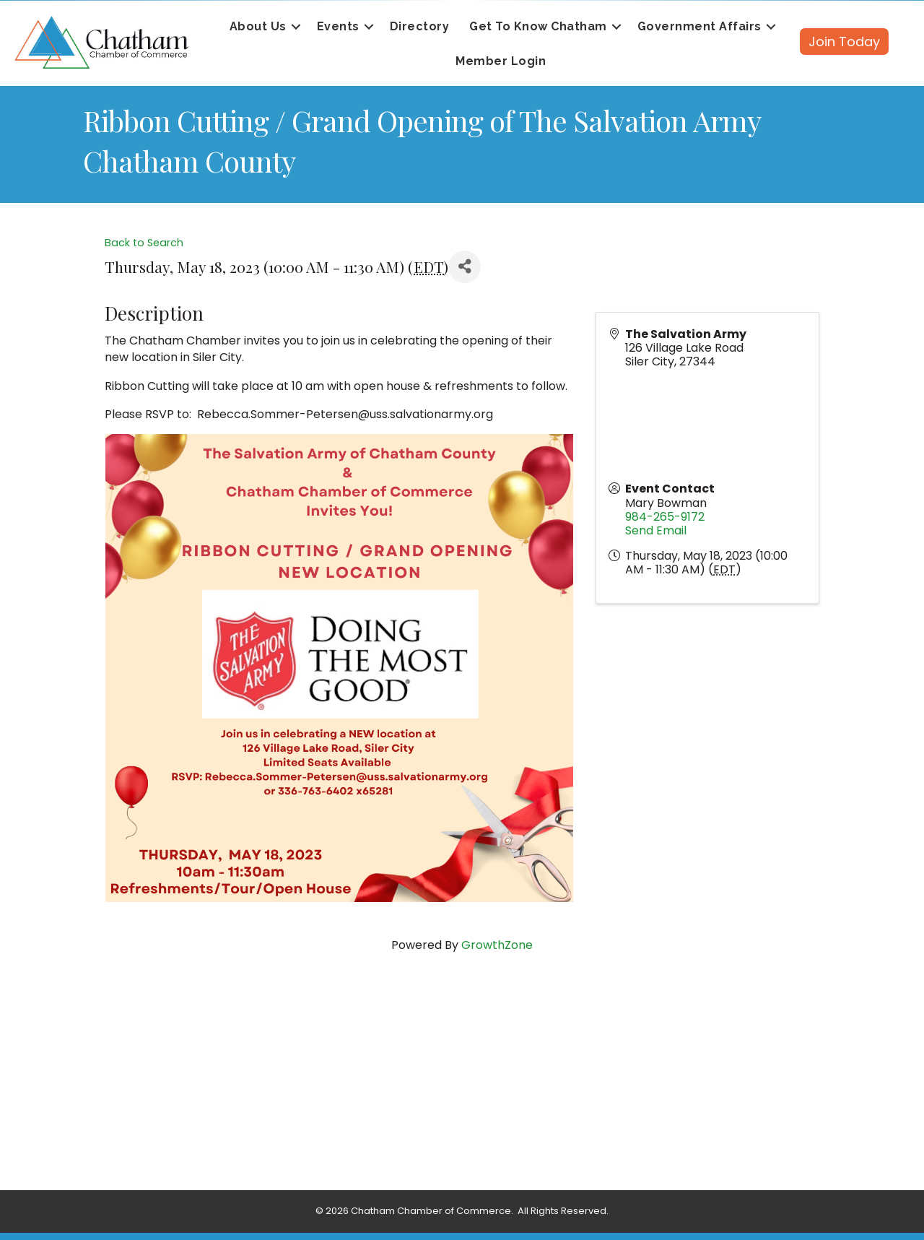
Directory (420, 26)
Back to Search (144, 242)
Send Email (656, 530)
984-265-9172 (665, 516)
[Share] (464, 267)
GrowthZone (497, 945)
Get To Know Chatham (538, 26)
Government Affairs (699, 26)
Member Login (501, 61)
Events (338, 26)
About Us (258, 26)
